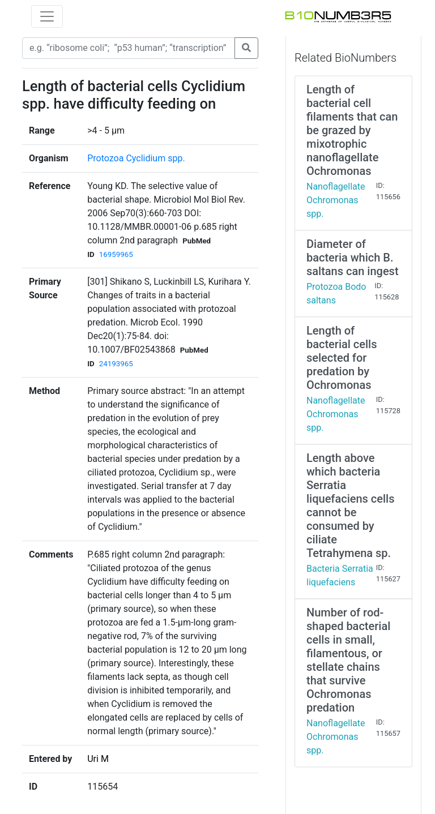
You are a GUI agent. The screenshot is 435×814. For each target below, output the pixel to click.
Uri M (98, 758)
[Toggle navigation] (47, 16)
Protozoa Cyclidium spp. (136, 158)
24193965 (116, 363)
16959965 (116, 254)
